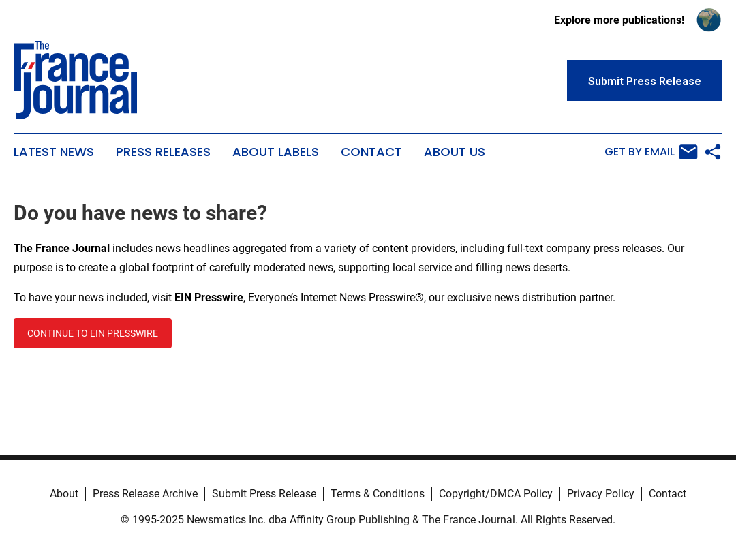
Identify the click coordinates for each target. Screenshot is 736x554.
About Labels (275, 151)
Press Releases (163, 151)
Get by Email (651, 151)
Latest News (54, 151)
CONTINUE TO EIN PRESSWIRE (92, 333)
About (64, 493)
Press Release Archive (145, 493)
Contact (371, 151)
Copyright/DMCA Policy (496, 493)
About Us (454, 151)
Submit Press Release (264, 493)
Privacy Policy (600, 493)
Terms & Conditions (378, 493)
